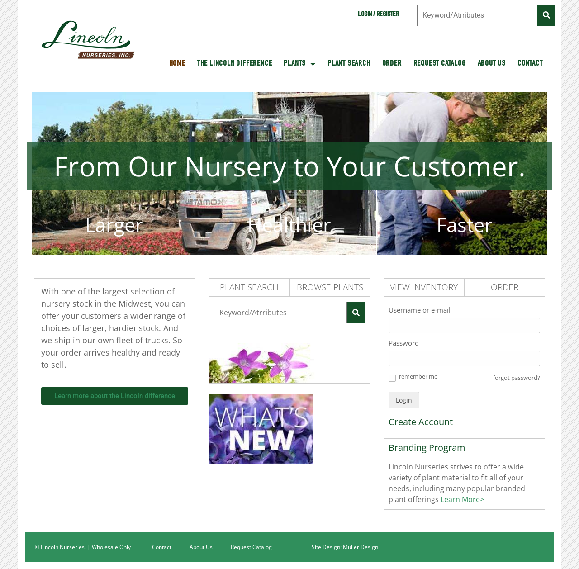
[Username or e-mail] (464, 325)
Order (392, 64)
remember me (418, 376)
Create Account (421, 422)
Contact (530, 64)
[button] (392, 378)
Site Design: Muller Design (345, 547)
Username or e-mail (420, 309)
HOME (177, 64)
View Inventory (424, 287)
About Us (492, 64)
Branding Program (427, 447)
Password (404, 342)
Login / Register (378, 15)
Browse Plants (330, 287)
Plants (300, 63)
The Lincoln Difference (234, 64)
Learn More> (461, 499)
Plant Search (348, 64)
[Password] (464, 358)
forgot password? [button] (516, 378)
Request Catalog (439, 64)
